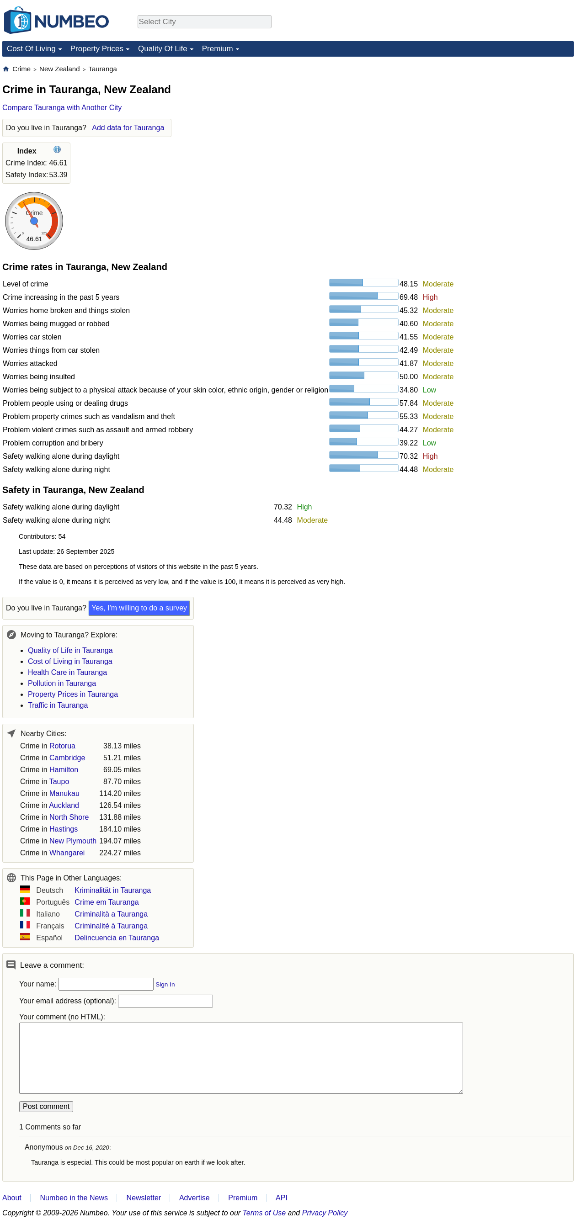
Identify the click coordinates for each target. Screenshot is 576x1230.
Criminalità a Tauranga (111, 914)
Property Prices (96, 48)
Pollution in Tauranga (62, 683)
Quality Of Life (162, 48)
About (11, 1198)
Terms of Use (264, 1213)
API (282, 1198)
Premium (217, 48)
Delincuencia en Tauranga (117, 938)
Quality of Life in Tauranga (70, 650)
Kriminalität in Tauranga (113, 890)
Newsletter (144, 1198)
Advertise (194, 1198)
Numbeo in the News (74, 1198)
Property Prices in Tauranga (73, 694)
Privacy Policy (325, 1213)
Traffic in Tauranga (58, 705)
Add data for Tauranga (128, 128)
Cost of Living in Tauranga (70, 661)
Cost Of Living (31, 48)
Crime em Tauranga (107, 902)
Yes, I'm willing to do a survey (139, 608)
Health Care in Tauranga (67, 672)
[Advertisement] (505, 121)
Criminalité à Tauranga (111, 926)
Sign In (165, 984)
